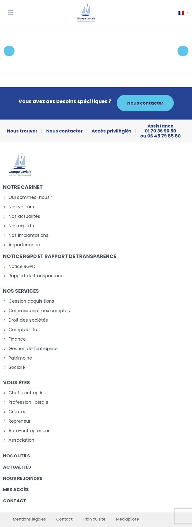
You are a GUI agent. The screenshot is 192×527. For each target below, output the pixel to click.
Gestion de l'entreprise (33, 349)
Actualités (17, 467)
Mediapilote (127, 519)
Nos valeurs (21, 207)
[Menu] (10, 12)
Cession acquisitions (31, 301)
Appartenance (24, 245)
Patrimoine (20, 358)
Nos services (21, 290)
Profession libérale (28, 402)
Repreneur (19, 421)
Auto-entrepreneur (29, 431)
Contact (14, 501)
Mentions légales (29, 519)
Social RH (18, 367)
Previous (9, 50)
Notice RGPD (21, 266)
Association (21, 440)
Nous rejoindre (22, 478)
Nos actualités (24, 216)
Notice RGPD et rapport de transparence (59, 256)
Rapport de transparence (36, 276)
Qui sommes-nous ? (30, 197)
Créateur (18, 412)
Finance (17, 339)
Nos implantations (28, 235)
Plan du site (94, 519)
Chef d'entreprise (27, 393)
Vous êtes (16, 382)
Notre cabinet (23, 187)
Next (183, 50)
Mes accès (16, 489)
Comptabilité (22, 330)
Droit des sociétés (28, 320)
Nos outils (16, 456)
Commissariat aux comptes (39, 311)
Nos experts (21, 226)
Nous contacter (145, 103)
